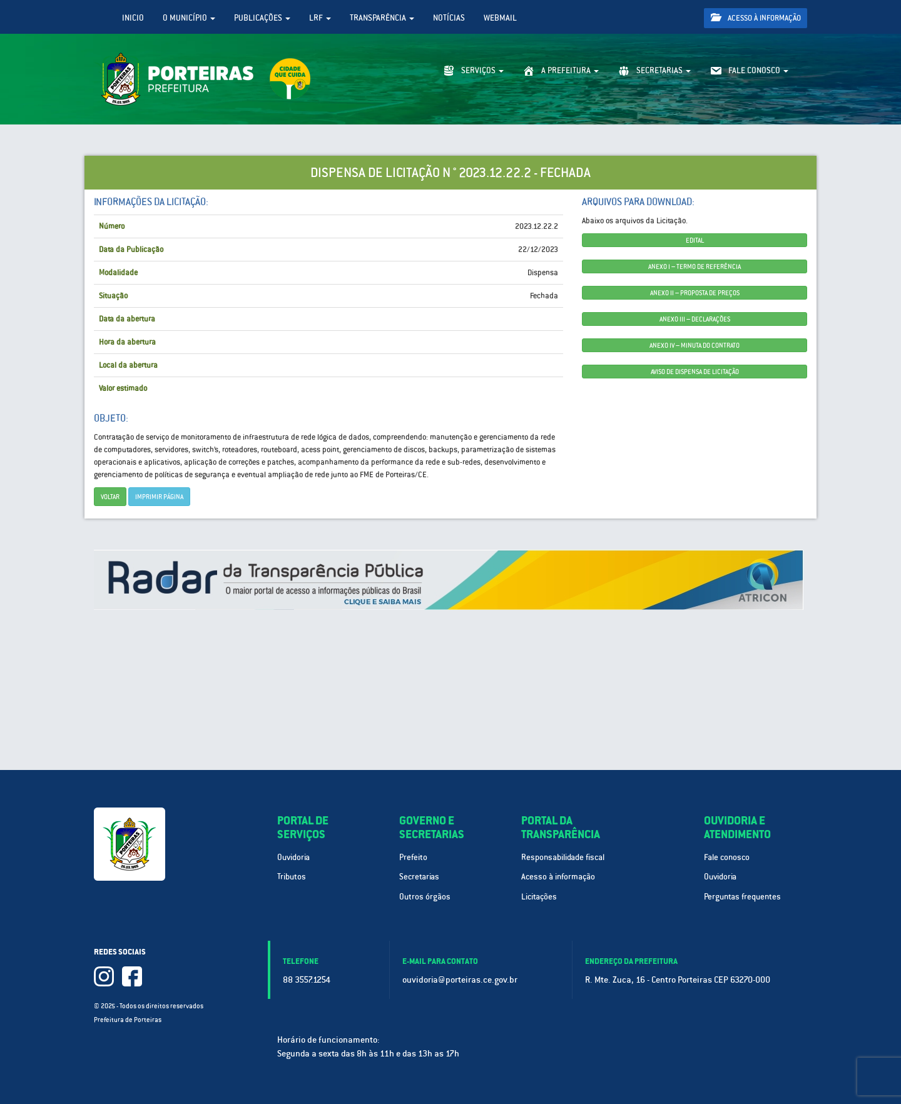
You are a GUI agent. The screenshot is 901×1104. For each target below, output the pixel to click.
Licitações (539, 896)
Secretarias (419, 876)
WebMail (500, 18)
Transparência (382, 18)
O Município (189, 18)
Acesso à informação (756, 18)
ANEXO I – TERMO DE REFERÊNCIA (694, 266)
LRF (320, 18)
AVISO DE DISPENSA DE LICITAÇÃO (695, 371)
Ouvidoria (293, 857)
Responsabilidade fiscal (562, 857)
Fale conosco (727, 857)
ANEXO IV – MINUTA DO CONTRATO (694, 345)
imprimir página (159, 496)
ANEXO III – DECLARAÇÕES (694, 319)
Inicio (133, 18)
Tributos (291, 876)
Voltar (110, 496)
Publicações (262, 18)
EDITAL (695, 240)
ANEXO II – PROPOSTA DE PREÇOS (695, 292)
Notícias (449, 18)
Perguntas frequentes (742, 896)
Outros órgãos (424, 896)
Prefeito (413, 857)
